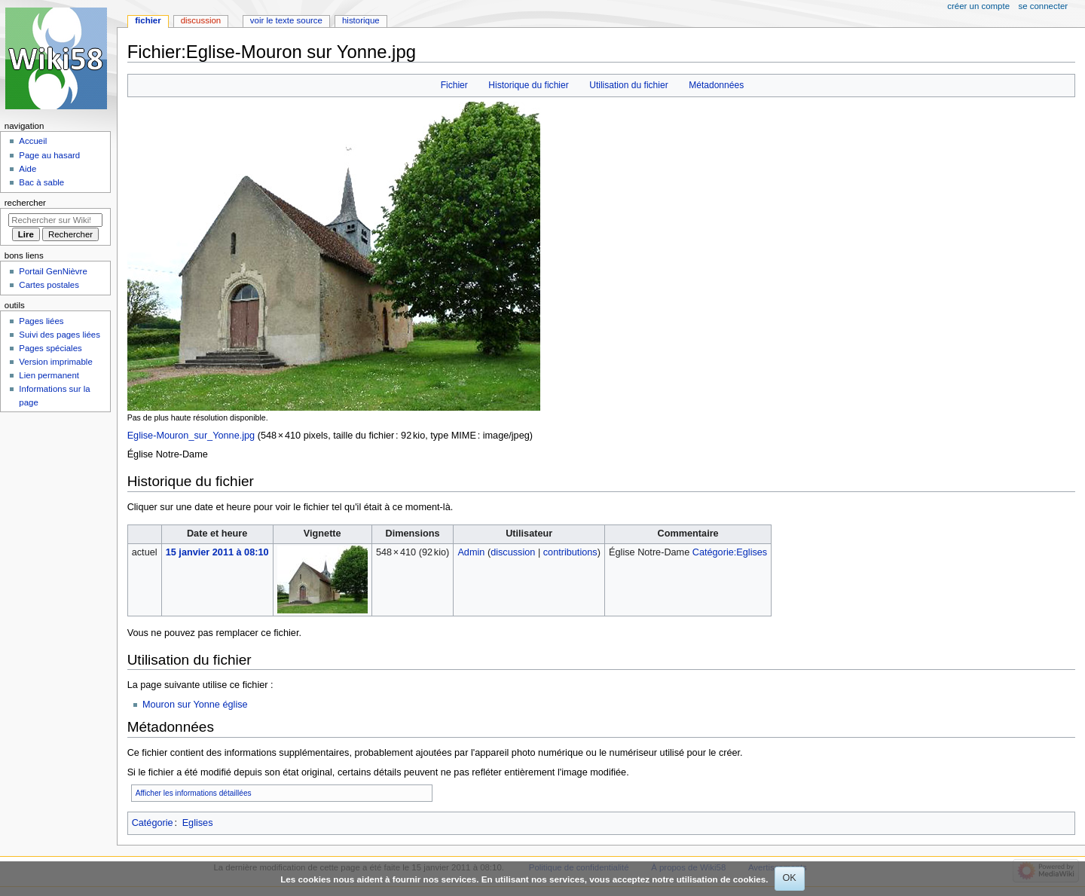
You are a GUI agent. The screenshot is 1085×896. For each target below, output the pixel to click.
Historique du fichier (528, 85)
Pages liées (41, 321)
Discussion (201, 20)
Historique (361, 20)
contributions (570, 552)
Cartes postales (49, 284)
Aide (27, 168)
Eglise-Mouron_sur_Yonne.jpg (191, 435)
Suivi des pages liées (59, 334)
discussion (513, 552)
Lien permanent (49, 375)
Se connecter (1043, 6)
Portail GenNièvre (53, 271)
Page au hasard (49, 155)
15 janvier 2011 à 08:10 (217, 552)
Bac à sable (41, 182)
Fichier (454, 85)
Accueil (33, 140)
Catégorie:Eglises (729, 552)
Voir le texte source (286, 20)
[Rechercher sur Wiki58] (55, 220)
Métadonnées (716, 85)
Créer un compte (978, 6)
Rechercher (25, 202)
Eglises (197, 823)
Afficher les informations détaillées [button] (194, 793)
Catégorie (152, 823)
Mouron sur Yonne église (195, 704)
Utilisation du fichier (628, 85)
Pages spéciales (50, 348)
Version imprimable (55, 361)
